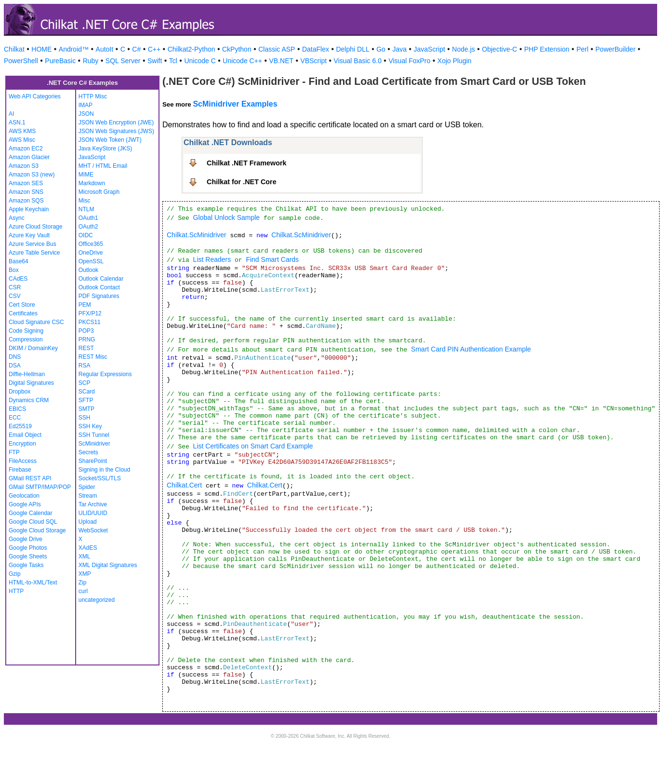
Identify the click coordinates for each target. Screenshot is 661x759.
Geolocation (24, 495)
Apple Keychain (29, 209)
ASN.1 (17, 122)
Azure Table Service (34, 252)
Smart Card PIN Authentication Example (471, 349)
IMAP (86, 105)
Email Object (25, 435)
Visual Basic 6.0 (358, 61)
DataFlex (315, 49)
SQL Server (123, 61)
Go (380, 49)
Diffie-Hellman (27, 374)
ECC (15, 417)
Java (399, 49)
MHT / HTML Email (103, 166)
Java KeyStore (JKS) (105, 148)
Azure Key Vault (29, 235)
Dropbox (19, 391)
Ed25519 (20, 426)
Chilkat (14, 49)
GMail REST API (30, 478)
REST (86, 348)
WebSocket (93, 530)
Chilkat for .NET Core (242, 182)
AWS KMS (22, 131)
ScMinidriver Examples (235, 104)
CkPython (236, 49)
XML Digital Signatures (108, 565)
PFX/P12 (90, 313)
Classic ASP (276, 49)
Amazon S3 (24, 166)
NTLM (86, 209)
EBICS (17, 409)
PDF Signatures (99, 296)
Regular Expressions (105, 374)
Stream (88, 495)
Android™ (74, 49)
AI (11, 113)
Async (17, 218)
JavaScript (429, 49)
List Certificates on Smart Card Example (253, 446)
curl (83, 591)
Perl (582, 49)
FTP (14, 452)
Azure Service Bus (32, 244)
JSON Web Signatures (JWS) (116, 131)
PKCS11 (90, 322)
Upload (88, 521)
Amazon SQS (26, 200)
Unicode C (199, 61)
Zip (83, 582)
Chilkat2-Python (191, 49)
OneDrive (91, 252)
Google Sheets (28, 556)
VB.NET (281, 61)
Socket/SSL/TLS (100, 478)
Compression (26, 339)
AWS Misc (22, 139)
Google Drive (25, 539)
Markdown (92, 183)
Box (14, 270)
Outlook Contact (99, 287)
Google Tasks (26, 565)
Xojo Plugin (454, 61)
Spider (87, 487)
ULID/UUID (93, 513)
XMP (85, 573)
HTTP (16, 591)
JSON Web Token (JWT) (110, 139)
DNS (15, 356)
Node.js (463, 49)
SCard (87, 391)
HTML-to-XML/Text (33, 582)
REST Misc (93, 356)
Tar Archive (93, 504)
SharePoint (93, 461)
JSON (86, 113)
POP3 (86, 330)
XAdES (88, 547)
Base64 (18, 261)
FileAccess (23, 461)
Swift (154, 61)
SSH (85, 417)
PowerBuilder (615, 49)
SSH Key (90, 426)
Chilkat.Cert (184, 485)
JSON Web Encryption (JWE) (116, 122)
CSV (15, 296)
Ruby (91, 61)
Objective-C (499, 49)
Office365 (91, 244)
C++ (154, 49)
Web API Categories (35, 96)
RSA (85, 365)
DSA (15, 365)
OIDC (86, 235)
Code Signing (26, 330)
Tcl (173, 61)
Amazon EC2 (26, 148)
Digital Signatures (31, 383)
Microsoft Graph (99, 192)
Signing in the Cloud (104, 469)
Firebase (20, 469)
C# (136, 49)
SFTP (86, 400)
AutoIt (105, 49)
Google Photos (28, 547)
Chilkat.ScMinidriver (196, 235)
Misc (85, 200)
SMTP (86, 409)
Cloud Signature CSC (36, 322)
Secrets (88, 452)
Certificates (23, 313)
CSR (15, 287)
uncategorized (97, 599)
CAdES (18, 278)
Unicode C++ (242, 61)
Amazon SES (26, 183)
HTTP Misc (93, 96)
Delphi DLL (352, 49)
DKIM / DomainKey (33, 348)
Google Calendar (31, 513)
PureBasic (60, 61)
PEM (85, 304)
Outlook (88, 270)
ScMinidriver (94, 443)
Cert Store (22, 304)
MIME (86, 174)
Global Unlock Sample (226, 217)
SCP (85, 383)
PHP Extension (546, 49)
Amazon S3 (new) (31, 174)
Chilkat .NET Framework (247, 163)
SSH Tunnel (94, 435)
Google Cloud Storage (37, 530)
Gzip (15, 573)
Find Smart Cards (272, 259)
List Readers (212, 259)
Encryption (22, 443)
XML (85, 556)
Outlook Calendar (101, 278)
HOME (41, 49)
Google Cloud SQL (33, 521)
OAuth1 (88, 218)
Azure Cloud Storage (35, 226)
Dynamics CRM (29, 400)
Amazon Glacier (29, 157)
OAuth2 (88, 226)
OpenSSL (91, 261)
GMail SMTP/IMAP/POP (40, 487)
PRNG (87, 339)
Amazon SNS (26, 192)
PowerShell (21, 61)
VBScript (314, 61)
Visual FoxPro (409, 61)
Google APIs (25, 504)
